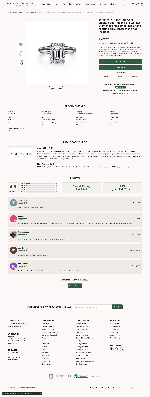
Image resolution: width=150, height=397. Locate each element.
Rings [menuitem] (44, 338)
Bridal (56, 4)
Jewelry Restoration (82, 347)
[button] (123, 4)
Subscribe (117, 307)
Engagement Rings (23, 12)
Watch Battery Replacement (85, 361)
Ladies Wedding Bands (102, 166)
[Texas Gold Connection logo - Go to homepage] (21, 4)
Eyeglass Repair (81, 364)
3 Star (23, 187)
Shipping (105, 76)
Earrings (45, 166)
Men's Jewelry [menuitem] (46, 355)
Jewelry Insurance (82, 341)
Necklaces (54, 166)
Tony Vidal (22, 200)
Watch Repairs (81, 358)
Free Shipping (115, 338)
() (56, 183)
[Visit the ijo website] (60, 376)
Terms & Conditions (115, 388)
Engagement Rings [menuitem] (48, 326)
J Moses (21, 216)
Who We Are (114, 323)
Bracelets (61, 166)
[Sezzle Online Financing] (96, 376)
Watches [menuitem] (45, 352)
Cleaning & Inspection (83, 326)
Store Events (114, 329)
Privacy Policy (101, 388)
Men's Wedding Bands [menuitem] (49, 335)
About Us (113, 4)
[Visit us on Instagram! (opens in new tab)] (122, 349)
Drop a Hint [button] (120, 67)
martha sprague (24, 248)
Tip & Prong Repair (82, 335)
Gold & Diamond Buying (84, 338)
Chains (69, 166)
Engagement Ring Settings (37, 12)
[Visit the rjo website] (68, 376)
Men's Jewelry (78, 166)
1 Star (23, 192)
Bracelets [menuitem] (45, 347)
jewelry (15, 12)
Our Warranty (115, 335)
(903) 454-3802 (57, 89)
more (119, 55)
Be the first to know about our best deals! (49, 307)
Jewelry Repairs (81, 323)
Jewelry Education (82, 349)
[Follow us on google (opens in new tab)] (112, 349)
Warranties (135, 76)
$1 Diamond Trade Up (83, 352)
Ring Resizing (80, 332)
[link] (132, 4)
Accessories (88, 166)
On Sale (78, 4)
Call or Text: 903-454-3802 (17, 323)
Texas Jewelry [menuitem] (46, 361)
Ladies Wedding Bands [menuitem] (50, 332)
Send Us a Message (14, 326)
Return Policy (89, 388)
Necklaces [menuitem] (45, 344)
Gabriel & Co (114, 114)
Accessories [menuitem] (46, 358)
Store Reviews (115, 326)
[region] (57, 53)
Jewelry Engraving (82, 344)
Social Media (114, 332)
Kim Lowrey (23, 264)
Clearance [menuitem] (45, 323)
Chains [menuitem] (44, 349)
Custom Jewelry (91, 4)
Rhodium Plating (82, 355)
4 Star (23, 185)
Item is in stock (120, 87)
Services (103, 4)
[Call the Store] (13, 359)
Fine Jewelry (67, 4)
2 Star (23, 190)
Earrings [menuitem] (45, 341)
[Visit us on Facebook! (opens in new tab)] (117, 349)
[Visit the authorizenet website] (51, 376)
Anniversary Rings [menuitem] (48, 329)
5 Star (23, 183)
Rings (39, 166)
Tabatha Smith (24, 232)
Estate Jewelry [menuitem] (47, 364)
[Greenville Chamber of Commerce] (81, 376)
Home (9, 12)
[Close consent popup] (40, 393)
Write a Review (75, 286)
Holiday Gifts (46, 4)
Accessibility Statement (132, 388)
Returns (120, 76)
